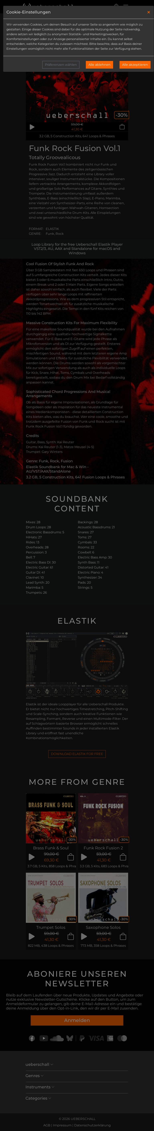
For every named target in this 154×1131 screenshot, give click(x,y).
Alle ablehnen (99, 65)
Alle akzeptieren (135, 65)
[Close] (149, 12)
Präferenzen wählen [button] (61, 65)
